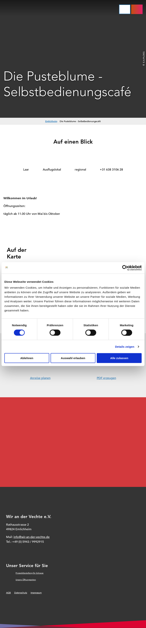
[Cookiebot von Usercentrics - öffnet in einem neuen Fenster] (125, 268)
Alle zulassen (119, 358)
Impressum (36, 592)
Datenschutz (20, 592)
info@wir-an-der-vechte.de (31, 537)
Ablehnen (26, 358)
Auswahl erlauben (73, 358)
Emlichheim (51, 121)
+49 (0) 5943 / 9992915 (28, 542)
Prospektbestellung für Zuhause (30, 573)
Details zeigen (124, 346)
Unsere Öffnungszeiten (26, 579)
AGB (8, 592)
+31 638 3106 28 (111, 169)
